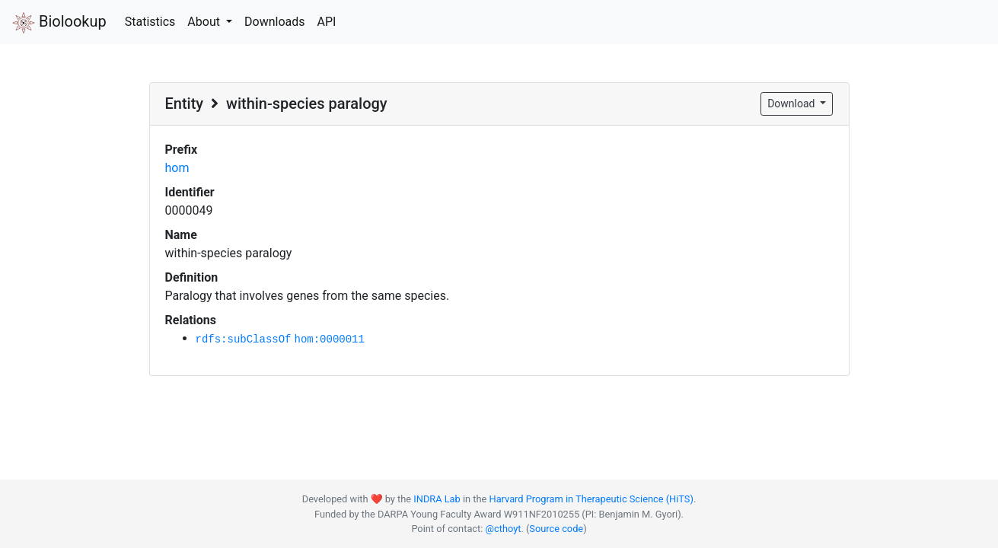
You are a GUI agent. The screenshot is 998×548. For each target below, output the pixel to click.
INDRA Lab (436, 499)
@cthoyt (503, 528)
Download (792, 103)
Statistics (150, 21)
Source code (556, 528)
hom (177, 168)
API (326, 21)
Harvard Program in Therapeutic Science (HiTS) (591, 499)
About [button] (205, 21)
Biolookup (59, 22)
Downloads (274, 21)
